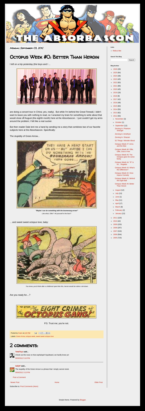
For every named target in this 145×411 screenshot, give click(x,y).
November (119, 119)
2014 (115, 109)
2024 (115, 76)
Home (57, 382)
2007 (115, 231)
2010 (115, 221)
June (117, 197)
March (118, 207)
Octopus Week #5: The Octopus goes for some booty (125, 157)
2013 (115, 113)
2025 (115, 73)
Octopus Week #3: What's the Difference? (125, 169)
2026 (115, 69)
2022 (115, 82)
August (118, 190)
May (117, 200)
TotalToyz (19, 352)
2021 (115, 86)
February (119, 210)
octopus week (30, 336)
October (118, 122)
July (117, 193)
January (118, 213)
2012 (115, 116)
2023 (115, 79)
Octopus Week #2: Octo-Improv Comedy (124, 174)
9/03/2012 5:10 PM (22, 358)
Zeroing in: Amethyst (123, 134)
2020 (115, 89)
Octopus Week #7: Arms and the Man (124, 145)
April (117, 203)
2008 (115, 228)
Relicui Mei (117, 51)
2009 (115, 224)
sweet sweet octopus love (45, 336)
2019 (115, 92)
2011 (115, 218)
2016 (115, 103)
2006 (115, 234)
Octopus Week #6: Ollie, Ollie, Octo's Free (124, 150)
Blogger (83, 400)
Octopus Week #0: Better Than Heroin (124, 185)
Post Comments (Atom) (29, 386)
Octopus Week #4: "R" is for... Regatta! (124, 163)
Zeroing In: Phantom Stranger (123, 130)
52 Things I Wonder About (125, 141)
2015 (115, 106)
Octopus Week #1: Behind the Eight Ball (125, 179)
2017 (115, 99)
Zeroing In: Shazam (122, 137)
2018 (115, 96)
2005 (115, 238)
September (119, 126)
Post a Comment (19, 377)
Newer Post (14, 382)
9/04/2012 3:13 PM (22, 372)
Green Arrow (20, 336)
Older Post (99, 382)
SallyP (18, 366)
